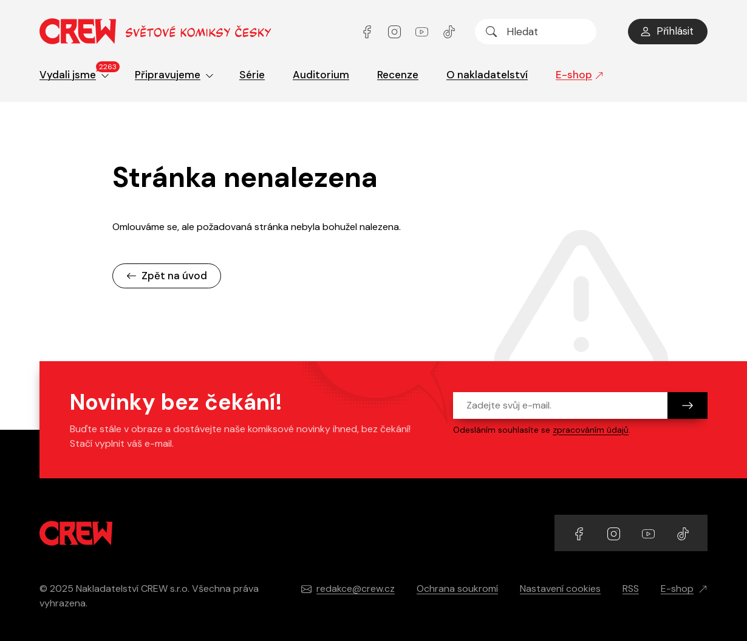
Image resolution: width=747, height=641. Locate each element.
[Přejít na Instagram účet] (395, 31)
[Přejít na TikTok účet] (449, 31)
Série (252, 74)
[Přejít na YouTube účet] (423, 31)
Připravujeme (174, 74)
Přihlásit (667, 31)
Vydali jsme (78, 72)
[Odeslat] (687, 405)
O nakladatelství (487, 74)
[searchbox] (535, 31)
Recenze (397, 74)
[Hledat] (491, 31)
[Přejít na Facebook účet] (368, 31)
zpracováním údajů (591, 429)
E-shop (580, 74)
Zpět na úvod (166, 275)
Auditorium (321, 74)
